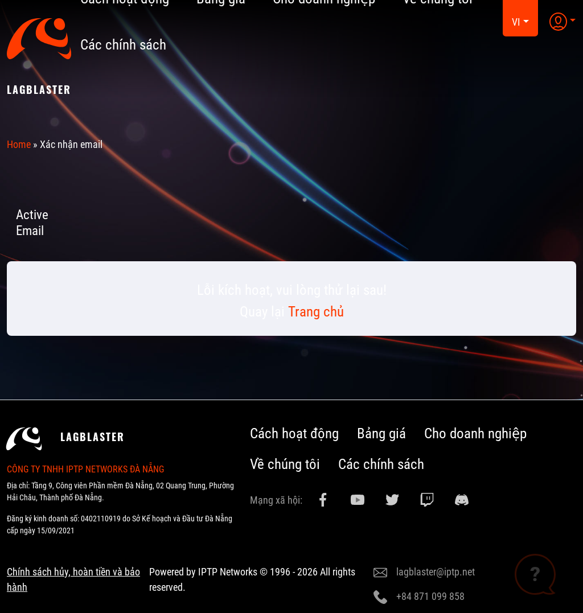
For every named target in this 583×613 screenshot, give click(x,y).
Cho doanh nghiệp (475, 433)
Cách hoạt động (294, 433)
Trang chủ (316, 311)
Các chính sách (123, 44)
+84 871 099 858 (419, 597)
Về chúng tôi (285, 464)
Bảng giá (381, 433)
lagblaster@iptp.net (424, 572)
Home (19, 144)
